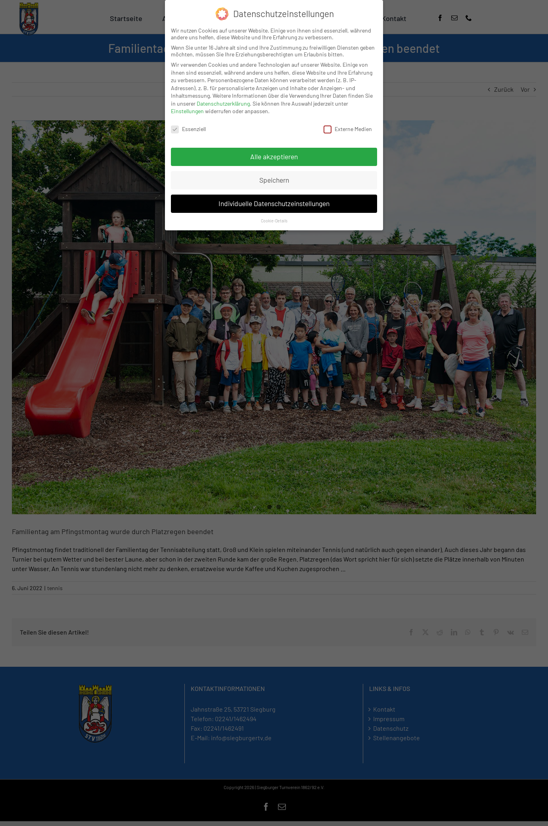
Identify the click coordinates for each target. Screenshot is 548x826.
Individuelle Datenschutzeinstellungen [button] (274, 203)
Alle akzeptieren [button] (274, 156)
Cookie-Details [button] (274, 220)
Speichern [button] (274, 180)
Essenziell (188, 128)
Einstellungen (187, 111)
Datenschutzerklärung (223, 103)
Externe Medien (348, 128)
